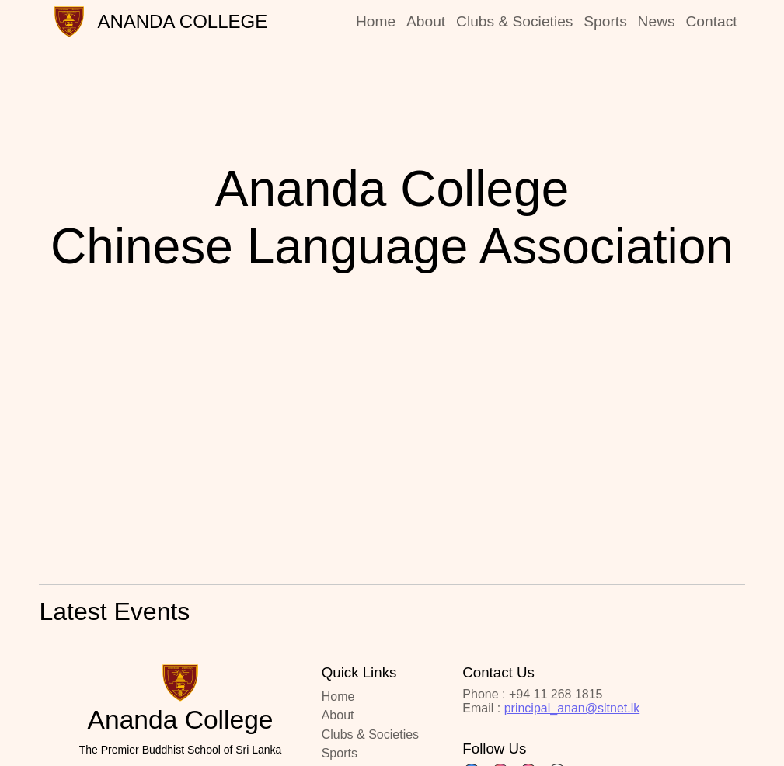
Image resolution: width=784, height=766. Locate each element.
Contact (711, 21)
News (656, 21)
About (425, 21)
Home (375, 21)
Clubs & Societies (514, 21)
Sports (605, 21)
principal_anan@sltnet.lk (572, 708)
